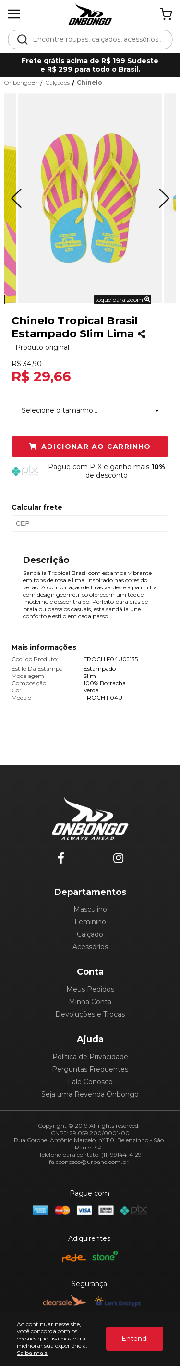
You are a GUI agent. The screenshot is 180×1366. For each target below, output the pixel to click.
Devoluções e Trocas (90, 1014)
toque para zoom (122, 299)
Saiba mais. (32, 1352)
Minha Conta (90, 1001)
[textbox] (96, 39)
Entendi (134, 1338)
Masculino (90, 909)
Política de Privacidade (90, 1056)
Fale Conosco (90, 1081)
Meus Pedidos (90, 989)
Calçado (90, 934)
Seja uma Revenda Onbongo (90, 1094)
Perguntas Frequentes (90, 1069)
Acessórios (90, 947)
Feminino (90, 922)
